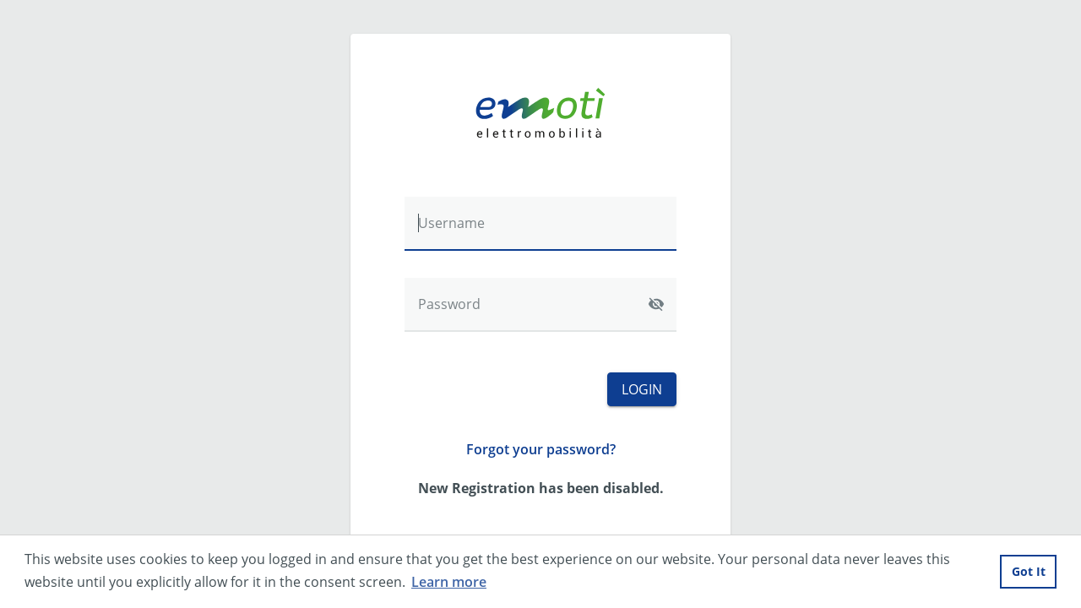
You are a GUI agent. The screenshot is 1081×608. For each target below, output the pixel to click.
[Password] (540, 305)
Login (642, 389)
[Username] (540, 224)
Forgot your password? (541, 449)
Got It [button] (1029, 571)
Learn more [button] (448, 582)
